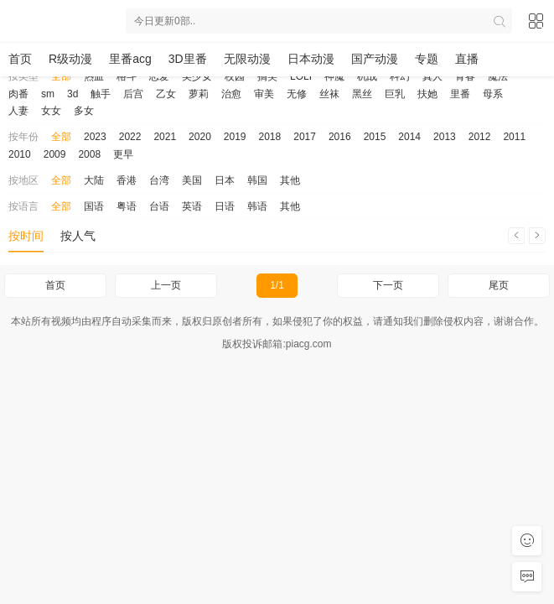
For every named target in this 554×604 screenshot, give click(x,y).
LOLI (301, 76)
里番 (460, 94)
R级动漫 (70, 58)
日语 (225, 206)
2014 (409, 137)
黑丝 (362, 94)
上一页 (166, 285)
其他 (290, 180)
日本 (225, 180)
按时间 (26, 235)
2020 (200, 137)
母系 (493, 94)
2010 (19, 154)
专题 (426, 58)
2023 (95, 137)
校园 (235, 76)
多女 (84, 111)
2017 (304, 137)
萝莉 (199, 94)
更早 (123, 154)
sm (47, 94)
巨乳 (395, 94)
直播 (467, 58)
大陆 (94, 180)
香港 (126, 180)
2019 (235, 137)
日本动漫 (310, 58)
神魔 (334, 76)
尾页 (499, 285)
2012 (480, 137)
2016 (340, 137)
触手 (101, 94)
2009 (55, 154)
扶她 (427, 94)
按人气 (78, 235)
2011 (514, 137)
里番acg (130, 58)
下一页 (388, 285)
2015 (375, 137)
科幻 (400, 76)
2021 (164, 137)
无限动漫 (247, 58)
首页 (20, 58)
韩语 (257, 206)
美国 (192, 180)
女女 (51, 111)
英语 (192, 206)
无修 (297, 94)
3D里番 (187, 58)
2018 (270, 137)
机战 (367, 76)
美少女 (197, 76)
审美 (264, 94)
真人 (432, 76)
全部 (61, 76)
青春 (465, 76)
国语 (94, 206)
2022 (130, 137)
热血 (94, 76)
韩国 (257, 180)
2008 (89, 154)
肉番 (18, 94)
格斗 (126, 76)
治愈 (231, 94)
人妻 (18, 111)
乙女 (166, 94)
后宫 (133, 94)
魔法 (498, 76)
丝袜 (329, 94)
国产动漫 (374, 58)
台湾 (159, 180)
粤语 (126, 206)
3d (72, 94)
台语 (159, 206)
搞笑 (267, 76)
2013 (444, 137)
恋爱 (159, 76)
